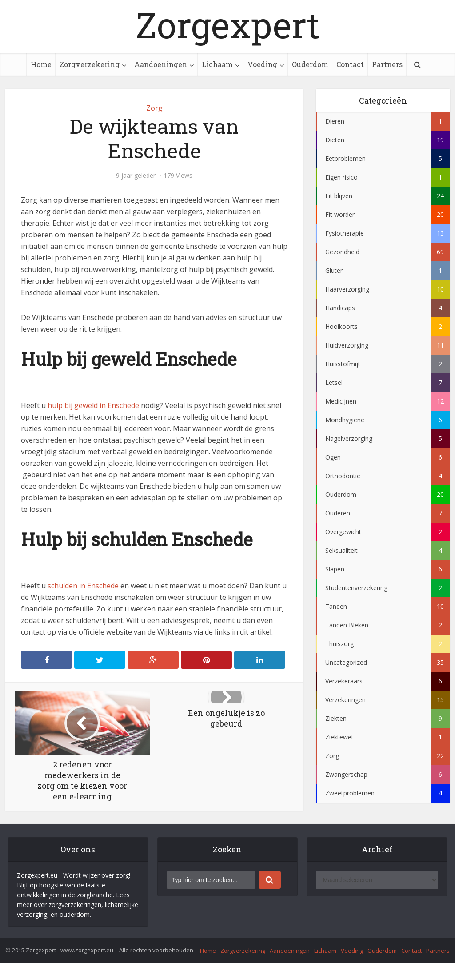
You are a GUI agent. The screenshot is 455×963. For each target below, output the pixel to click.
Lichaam (217, 64)
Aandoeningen (160, 64)
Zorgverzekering (90, 64)
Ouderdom (310, 64)
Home (41, 64)
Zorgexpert (228, 24)
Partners (387, 64)
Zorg (154, 108)
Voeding (262, 64)
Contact (350, 64)
